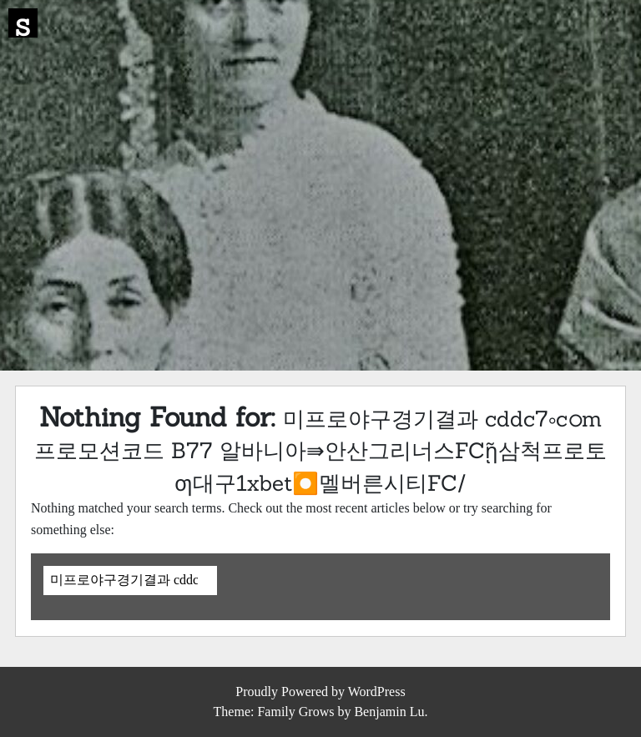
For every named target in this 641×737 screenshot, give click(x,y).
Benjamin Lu (389, 711)
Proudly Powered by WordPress (320, 691)
